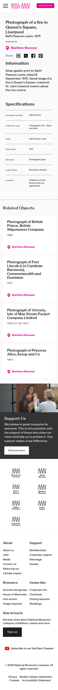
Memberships (38, 550)
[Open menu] (5, 5)
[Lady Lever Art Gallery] (16, 521)
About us (8, 550)
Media (6, 559)
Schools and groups (15, 590)
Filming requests (40, 599)
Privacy (13, 677)
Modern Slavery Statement (36, 677)
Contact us (9, 564)
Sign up (12, 632)
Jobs (6, 555)
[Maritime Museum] (42, 489)
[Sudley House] (42, 505)
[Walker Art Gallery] (16, 505)
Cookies (14, 680)
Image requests (12, 603)
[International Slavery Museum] (16, 489)
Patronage (36, 559)
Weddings (36, 603)
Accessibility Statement (36, 680)
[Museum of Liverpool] (16, 473)
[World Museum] (42, 473)
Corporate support (41, 555)
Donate (34, 564)
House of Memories (15, 594)
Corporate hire (38, 590)
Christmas (36, 594)
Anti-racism (10, 599)
